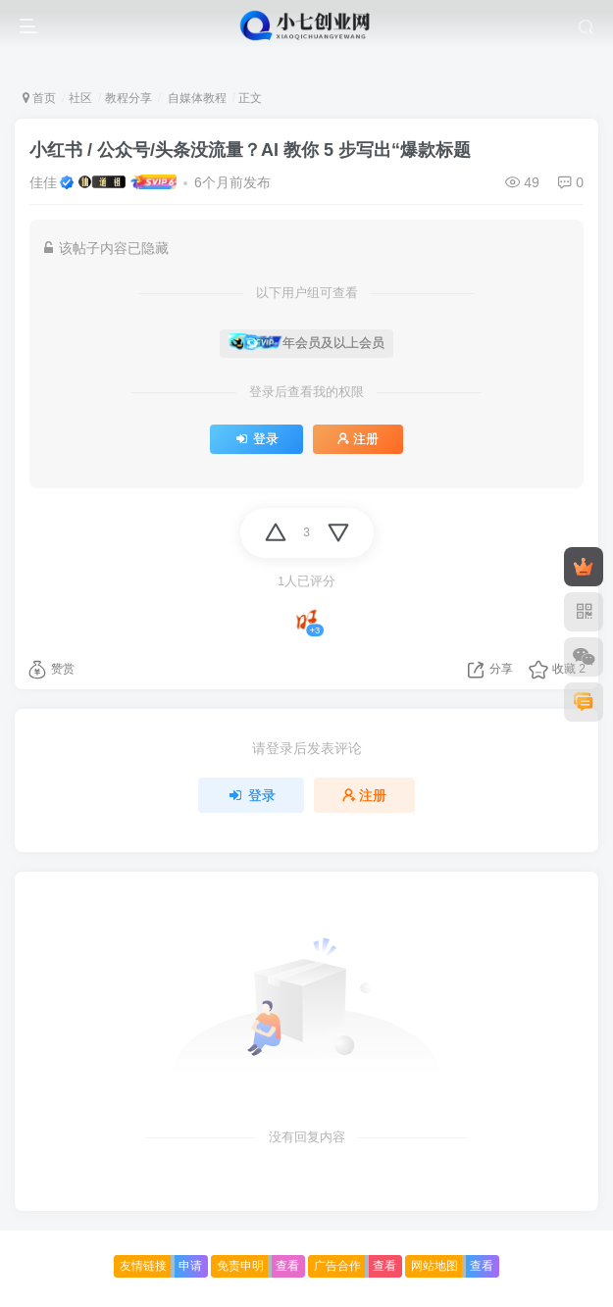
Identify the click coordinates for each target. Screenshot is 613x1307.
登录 (256, 439)
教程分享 (128, 98)
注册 (358, 439)
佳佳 (43, 182)
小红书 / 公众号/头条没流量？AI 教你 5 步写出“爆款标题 (250, 150)
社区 (80, 98)
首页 (39, 98)
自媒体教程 (195, 98)
